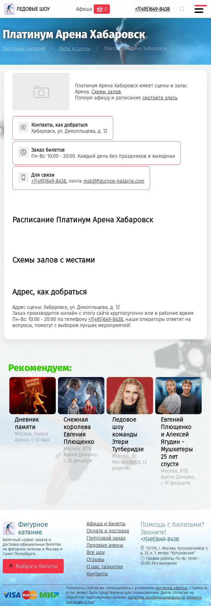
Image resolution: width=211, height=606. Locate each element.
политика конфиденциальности (156, 597)
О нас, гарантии (105, 567)
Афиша (84, 9)
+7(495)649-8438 (152, 9)
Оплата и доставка (108, 531)
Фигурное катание (25, 528)
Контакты (97, 574)
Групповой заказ (106, 538)
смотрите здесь (159, 98)
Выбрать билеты (37, 566)
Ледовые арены (105, 545)
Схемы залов (106, 92)
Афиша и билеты (106, 524)
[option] (32, 410)
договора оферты (171, 588)
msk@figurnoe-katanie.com (113, 181)
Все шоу (96, 552)
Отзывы (95, 559)
